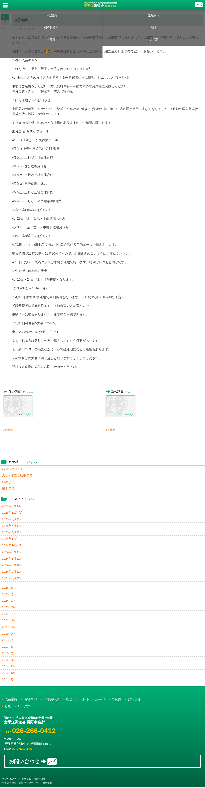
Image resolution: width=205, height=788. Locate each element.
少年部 (154, 39)
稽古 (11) (8, 488)
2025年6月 (11, 519)
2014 (8, 667)
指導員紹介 (51, 27)
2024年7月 (11, 565)
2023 (8, 608)
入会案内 (51, 15)
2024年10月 (12, 545)
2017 (7, 647)
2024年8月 (11, 559)
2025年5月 (11, 526)
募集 (8, 707)
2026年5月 (11, 506)
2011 (7, 680)
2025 (7, 594)
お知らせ (51, 51)
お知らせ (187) (12, 468)
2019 (8, 634)
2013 (8, 674)
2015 (8, 660)
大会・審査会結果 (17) (17, 475)
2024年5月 (11, 578)
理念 (154, 27)
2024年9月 (11, 552)
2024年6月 (11, 572)
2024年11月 (12, 539)
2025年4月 (11, 532)
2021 (8, 621)
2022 (8, 614)
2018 (7, 641)
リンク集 (24, 707)
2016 (7, 654)
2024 (8, 601)
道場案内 (153, 15)
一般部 (51, 39)
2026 (7, 588)
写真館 (116, 700)
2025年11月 (12, 512)
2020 (8, 627)
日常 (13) (8, 482)
